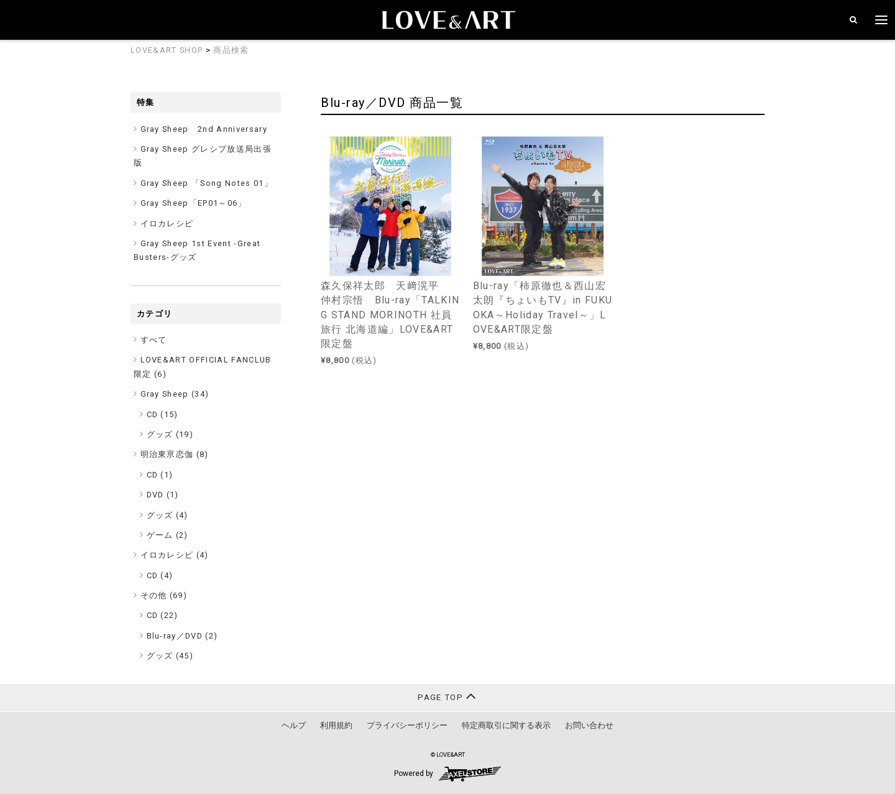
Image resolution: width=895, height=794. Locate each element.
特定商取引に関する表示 (506, 725)
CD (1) (160, 474)
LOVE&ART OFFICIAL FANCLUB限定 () (203, 366)
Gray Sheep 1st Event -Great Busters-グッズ (197, 250)
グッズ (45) (170, 655)
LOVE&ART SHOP (167, 50)
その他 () (164, 595)
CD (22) (162, 615)
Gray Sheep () (174, 394)
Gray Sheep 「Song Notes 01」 (206, 183)
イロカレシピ (167, 223)
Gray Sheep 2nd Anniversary (204, 129)
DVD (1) (163, 494)
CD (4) (160, 575)
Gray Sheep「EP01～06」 (193, 203)
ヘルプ (294, 725)
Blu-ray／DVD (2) (182, 635)
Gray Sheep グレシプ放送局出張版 (203, 155)
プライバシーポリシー (407, 725)
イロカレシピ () (174, 555)
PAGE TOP (447, 696)
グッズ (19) (170, 434)
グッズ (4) (167, 515)
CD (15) (162, 414)
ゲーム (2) (167, 535)
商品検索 (231, 50)
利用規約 (336, 725)
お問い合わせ (589, 725)
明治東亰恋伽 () (174, 454)
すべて (153, 339)
